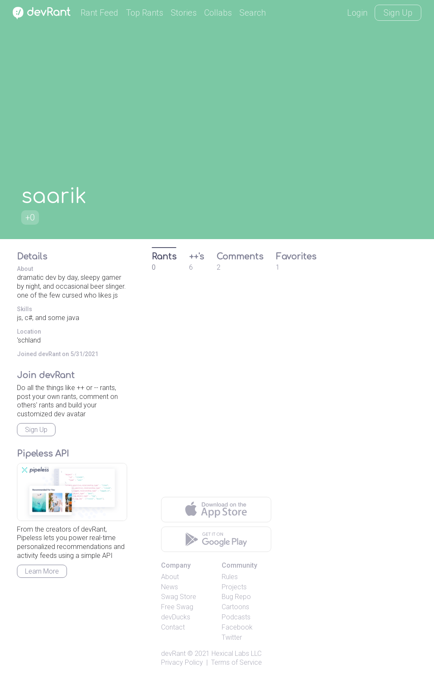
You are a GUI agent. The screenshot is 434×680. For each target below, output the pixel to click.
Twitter (232, 637)
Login (357, 13)
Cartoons (235, 607)
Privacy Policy (182, 662)
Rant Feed (99, 13)
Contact (173, 627)
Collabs (218, 13)
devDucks (175, 617)
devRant (173, 653)
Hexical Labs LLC (236, 653)
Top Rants (144, 13)
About (170, 577)
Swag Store (178, 597)
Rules (230, 577)
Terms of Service (236, 662)
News (169, 587)
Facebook (237, 627)
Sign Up (398, 13)
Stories (184, 13)
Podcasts (236, 617)
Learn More (42, 571)
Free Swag (177, 607)
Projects (234, 587)
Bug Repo (236, 597)
